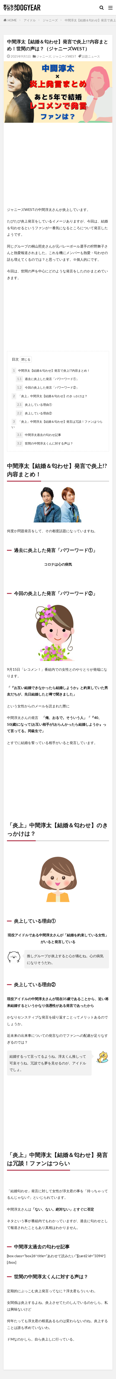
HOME (12, 20)
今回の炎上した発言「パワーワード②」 (47, 388)
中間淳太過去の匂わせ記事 (38, 435)
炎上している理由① (34, 405)
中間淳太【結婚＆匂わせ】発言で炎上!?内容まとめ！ (51, 371)
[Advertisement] (58, 164)
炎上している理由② (34, 413)
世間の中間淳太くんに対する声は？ (44, 444)
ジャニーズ (50, 20)
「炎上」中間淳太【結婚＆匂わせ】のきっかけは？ (49, 396)
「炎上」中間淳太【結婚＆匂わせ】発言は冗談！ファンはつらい (57, 424)
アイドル (30, 20)
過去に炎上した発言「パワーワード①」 (47, 379)
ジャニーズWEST (64, 56)
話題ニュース (91, 56)
